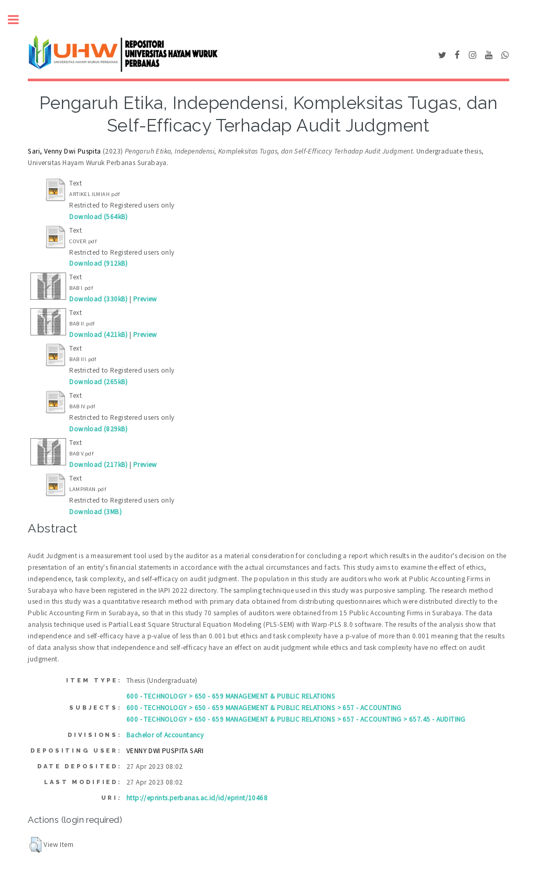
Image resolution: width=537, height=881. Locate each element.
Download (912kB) (98, 263)
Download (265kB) (98, 381)
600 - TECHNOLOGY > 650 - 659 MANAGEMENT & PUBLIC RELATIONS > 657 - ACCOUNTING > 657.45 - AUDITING (296, 719)
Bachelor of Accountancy (164, 735)
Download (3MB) (95, 511)
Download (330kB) (98, 299)
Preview (145, 299)
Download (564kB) (98, 216)
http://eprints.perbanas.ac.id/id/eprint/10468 (196, 797)
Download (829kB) (98, 429)
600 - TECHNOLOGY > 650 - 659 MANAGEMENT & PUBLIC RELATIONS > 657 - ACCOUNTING (264, 707)
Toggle (19, 19)
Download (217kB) (98, 464)
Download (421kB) (98, 334)
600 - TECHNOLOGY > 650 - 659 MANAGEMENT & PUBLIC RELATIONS (230, 696)
